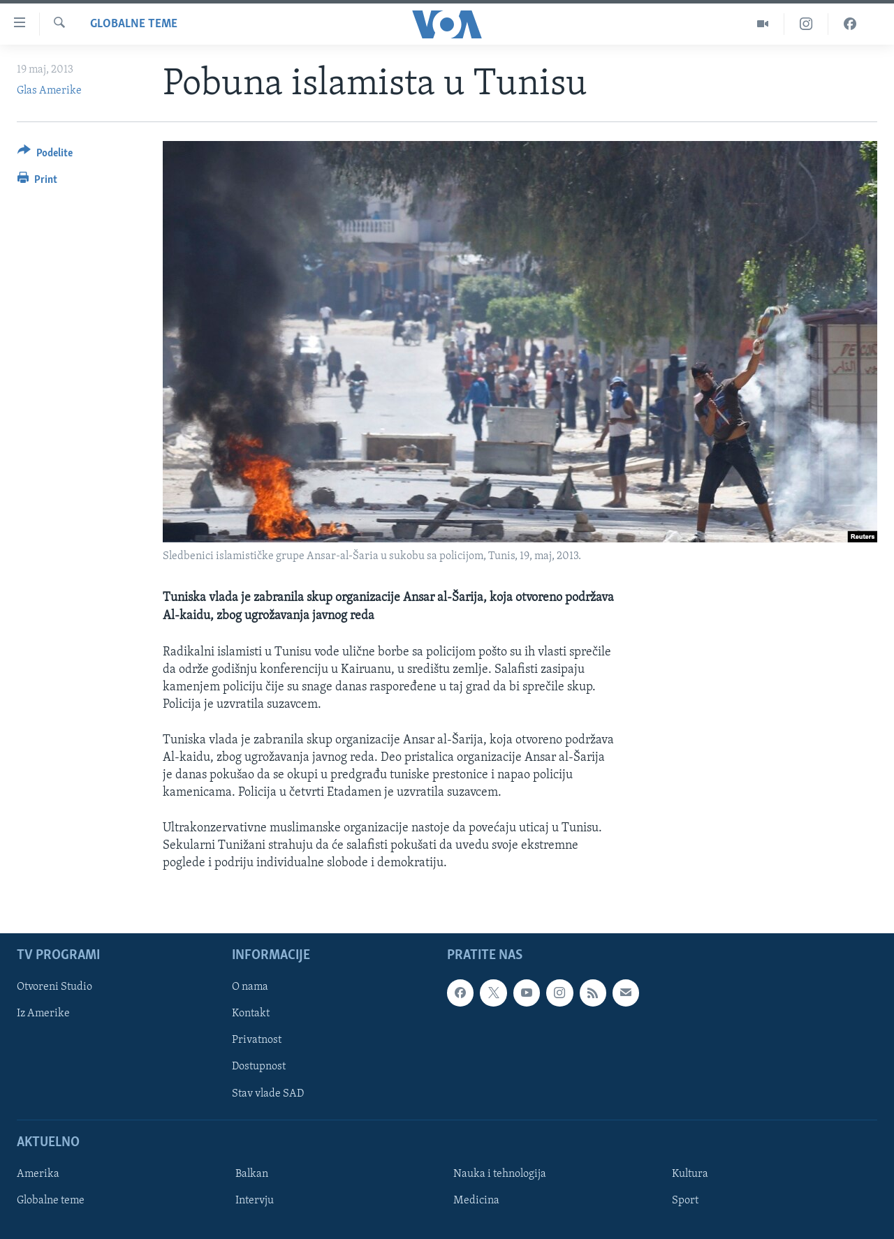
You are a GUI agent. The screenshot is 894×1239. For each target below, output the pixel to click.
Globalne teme (133, 24)
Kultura (690, 1174)
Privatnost (256, 1040)
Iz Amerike (43, 1014)
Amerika (38, 1174)
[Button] (45, 155)
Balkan (251, 1174)
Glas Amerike (49, 90)
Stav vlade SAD (268, 1093)
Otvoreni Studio (54, 987)
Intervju (254, 1200)
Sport (685, 1200)
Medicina (476, 1200)
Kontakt (251, 1014)
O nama (250, 987)
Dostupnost (259, 1067)
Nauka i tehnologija (499, 1174)
